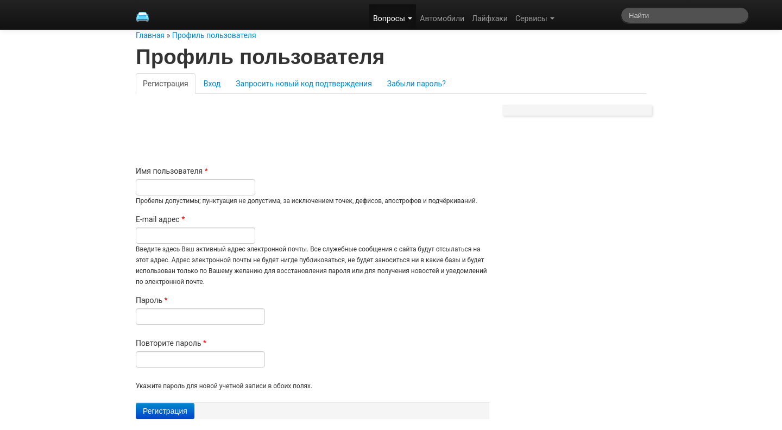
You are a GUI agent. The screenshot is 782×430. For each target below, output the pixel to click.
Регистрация (169, 83)
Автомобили (442, 18)
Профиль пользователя (214, 35)
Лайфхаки (490, 18)
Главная (150, 35)
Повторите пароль (171, 343)
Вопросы (392, 18)
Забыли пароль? (416, 83)
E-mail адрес (160, 219)
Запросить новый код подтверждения (304, 83)
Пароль (152, 300)
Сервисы (534, 18)
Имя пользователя (172, 171)
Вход (212, 83)
